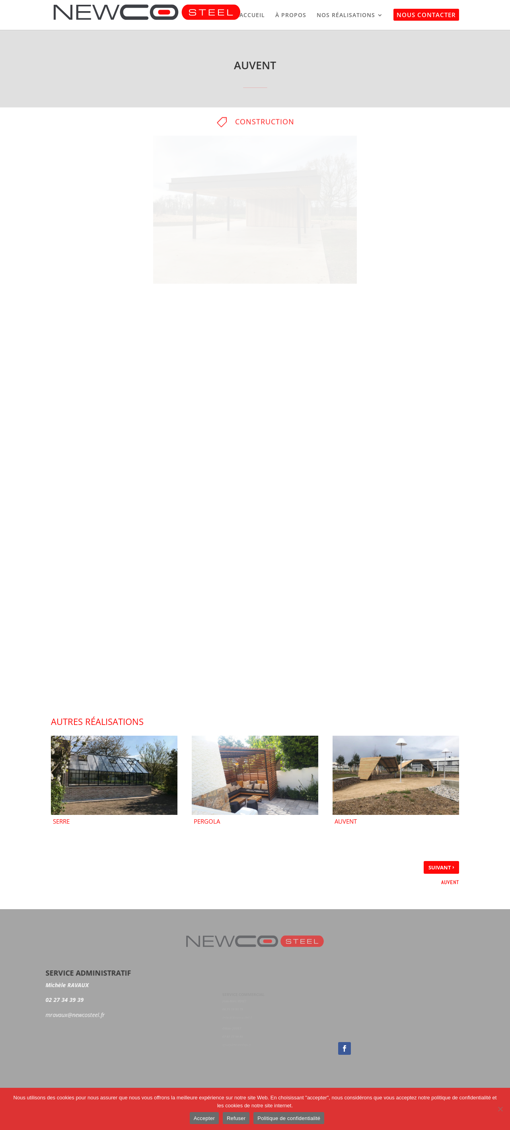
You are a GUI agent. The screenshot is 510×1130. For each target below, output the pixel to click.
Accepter (204, 1118)
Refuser (236, 1118)
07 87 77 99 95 (234, 1035)
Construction (264, 124)
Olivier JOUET (233, 1028)
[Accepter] (500, 1109)
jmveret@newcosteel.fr (238, 1017)
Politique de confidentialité (288, 1118)
